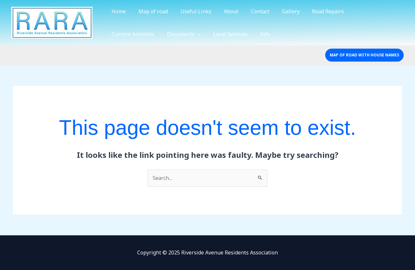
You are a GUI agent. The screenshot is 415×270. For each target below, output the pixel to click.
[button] (364, 55)
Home (118, 11)
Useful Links (190, 11)
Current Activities (361, 11)
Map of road (150, 11)
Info (204, 34)
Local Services (172, 34)
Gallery (279, 11)
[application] (141, 34)
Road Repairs (314, 11)
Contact (250, 11)
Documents (128, 34)
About (223, 11)
